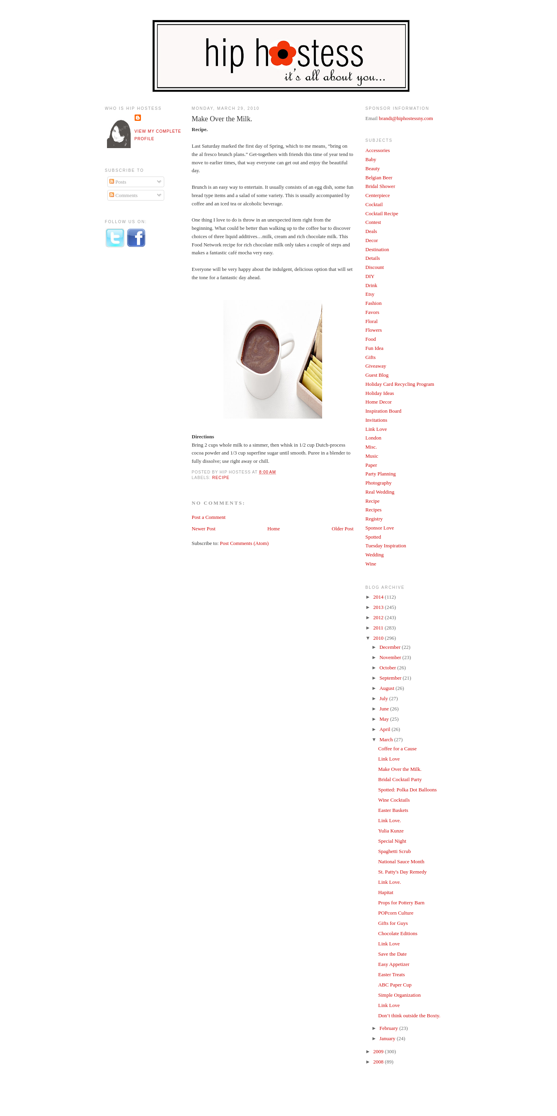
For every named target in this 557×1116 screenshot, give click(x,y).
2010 (379, 638)
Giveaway (376, 366)
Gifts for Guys (393, 923)
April (385, 729)
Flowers (374, 330)
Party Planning (381, 474)
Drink (371, 285)
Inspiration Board (383, 411)
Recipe (221, 477)
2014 (379, 597)
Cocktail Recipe (382, 213)
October (388, 668)
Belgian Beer (379, 177)
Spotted (373, 537)
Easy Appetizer (393, 964)
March (386, 739)
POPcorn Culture (395, 913)
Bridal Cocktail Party (400, 779)
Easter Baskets (393, 810)
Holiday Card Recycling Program (400, 384)
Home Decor (379, 402)
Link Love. (389, 820)
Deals (371, 231)
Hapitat (385, 892)
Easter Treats (391, 974)
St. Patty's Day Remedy (402, 872)
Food (371, 339)
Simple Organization (399, 995)
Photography (379, 483)
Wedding (375, 555)
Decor (372, 240)
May (384, 719)
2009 (379, 1051)
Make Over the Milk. (222, 119)
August (387, 688)
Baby (371, 159)
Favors (372, 312)
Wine (371, 564)
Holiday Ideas (380, 393)
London (373, 438)
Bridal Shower (380, 186)
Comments (123, 195)
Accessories (378, 150)
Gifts (371, 357)
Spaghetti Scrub (394, 851)
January (388, 1038)
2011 (379, 628)
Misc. (371, 447)
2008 (379, 1062)
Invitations (377, 420)
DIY (370, 276)
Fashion (374, 303)
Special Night (392, 841)
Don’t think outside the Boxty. (409, 1015)
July (384, 698)
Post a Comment (209, 517)
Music (372, 456)
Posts (117, 182)
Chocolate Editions (397, 933)
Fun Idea (375, 348)
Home (273, 529)
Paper (371, 465)
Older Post (342, 529)
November (390, 657)
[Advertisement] (136, 384)
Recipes (374, 510)
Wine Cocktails (394, 800)
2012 (379, 617)
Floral (372, 321)
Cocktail (374, 204)
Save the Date (392, 954)
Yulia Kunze (391, 831)
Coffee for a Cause (397, 749)
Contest (373, 222)
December (390, 647)
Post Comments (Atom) (244, 543)
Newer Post (204, 529)
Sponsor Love (380, 528)
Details (373, 258)
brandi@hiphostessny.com (406, 118)
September (391, 678)
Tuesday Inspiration (386, 546)
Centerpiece (378, 195)
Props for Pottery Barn (401, 903)
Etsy (370, 294)
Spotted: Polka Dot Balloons (407, 790)
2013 (379, 607)
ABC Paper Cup (395, 985)
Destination (377, 249)
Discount (375, 267)
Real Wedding (380, 492)
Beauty (373, 168)
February (389, 1028)
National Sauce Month (401, 861)
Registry (374, 519)
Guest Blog (377, 375)
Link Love (376, 429)
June (384, 709)
